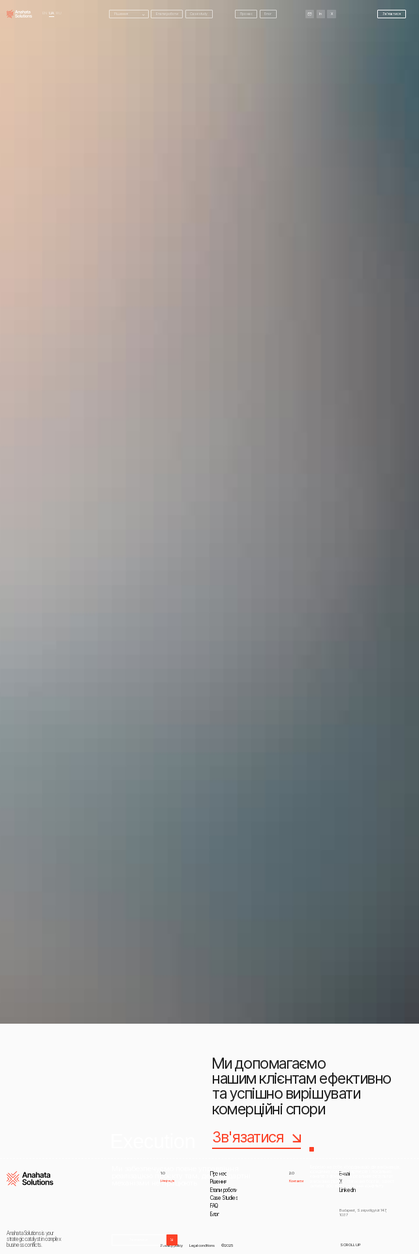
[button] (129, 14)
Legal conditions (202, 1245)
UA (51, 13)
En (44, 13)
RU (58, 13)
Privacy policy (172, 1245)
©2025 (227, 1245)
